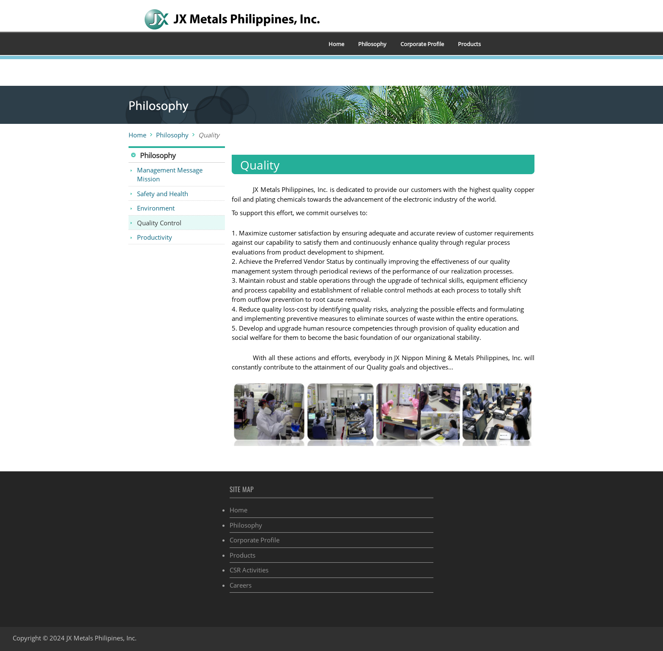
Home (336, 44)
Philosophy (372, 44)
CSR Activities (164, 70)
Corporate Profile (422, 44)
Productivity (154, 237)
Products (469, 44)
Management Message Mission (170, 174)
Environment (156, 208)
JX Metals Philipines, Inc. (101, 638)
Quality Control (159, 223)
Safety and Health (162, 193)
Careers (204, 70)
